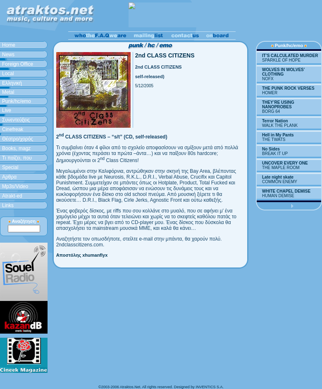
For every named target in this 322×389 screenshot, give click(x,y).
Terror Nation (275, 121)
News (8, 54)
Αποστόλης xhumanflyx (82, 255)
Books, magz (16, 148)
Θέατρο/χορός (17, 139)
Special (10, 167)
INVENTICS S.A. (210, 387)
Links (8, 205)
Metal (8, 92)
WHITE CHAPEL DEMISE (286, 191)
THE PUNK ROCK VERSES (288, 88)
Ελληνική (12, 83)
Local (8, 73)
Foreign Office (17, 64)
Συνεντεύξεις (16, 120)
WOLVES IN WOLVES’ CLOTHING (283, 71)
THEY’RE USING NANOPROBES (278, 104)
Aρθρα (9, 177)
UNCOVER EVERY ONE (285, 163)
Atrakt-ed (12, 196)
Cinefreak (12, 129)
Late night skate (277, 177)
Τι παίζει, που (17, 158)
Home (8, 45)
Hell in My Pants (278, 135)
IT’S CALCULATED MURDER (290, 55)
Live (6, 110)
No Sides (271, 149)
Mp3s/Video (15, 186)
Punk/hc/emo (16, 101)
